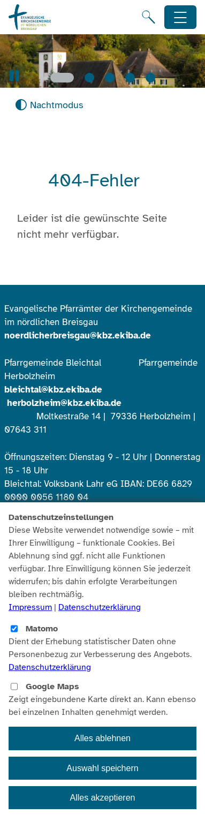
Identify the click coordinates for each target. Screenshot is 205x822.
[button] (14, 76)
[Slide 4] (130, 78)
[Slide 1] (62, 78)
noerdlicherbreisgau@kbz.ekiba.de (77, 335)
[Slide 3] (110, 78)
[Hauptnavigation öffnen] (180, 17)
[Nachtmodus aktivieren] (49, 105)
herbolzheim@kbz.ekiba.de (64, 403)
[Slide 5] (150, 78)
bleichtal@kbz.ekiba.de (53, 389)
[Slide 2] (89, 78)
